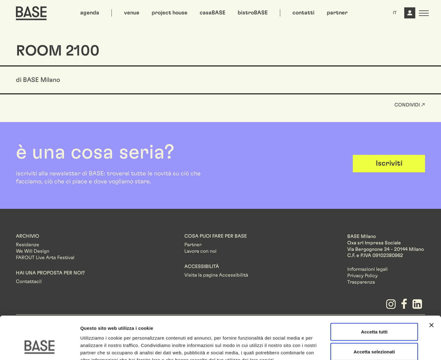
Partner (193, 244)
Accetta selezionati (374, 315)
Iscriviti (389, 163)
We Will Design (32, 251)
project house (169, 13)
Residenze (27, 244)
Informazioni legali (367, 269)
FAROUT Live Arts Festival (45, 257)
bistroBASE (253, 13)
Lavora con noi (200, 251)
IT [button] (395, 13)
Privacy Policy (362, 275)
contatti (303, 13)
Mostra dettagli (322, 347)
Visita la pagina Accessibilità (216, 275)
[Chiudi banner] (431, 288)
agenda (89, 13)
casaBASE (212, 13)
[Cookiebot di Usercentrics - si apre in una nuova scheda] (39, 348)
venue (131, 13)
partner (337, 13)
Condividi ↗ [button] (409, 104)
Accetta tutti (374, 294)
